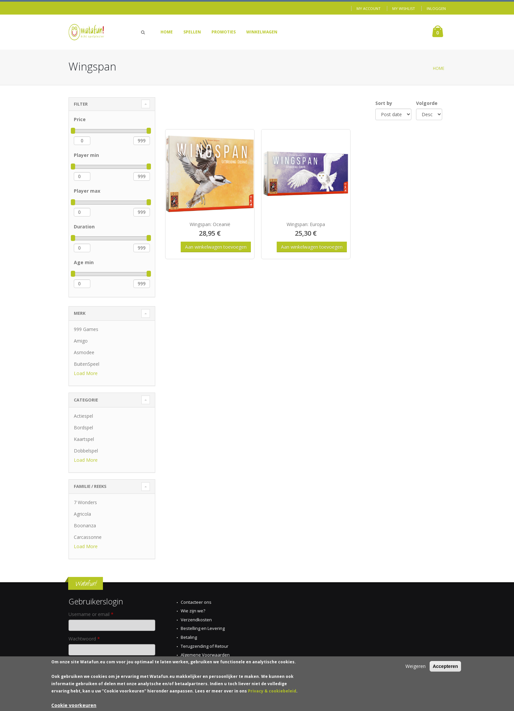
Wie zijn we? (193, 611)
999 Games (86, 329)
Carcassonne (88, 537)
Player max (87, 191)
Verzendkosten (196, 620)
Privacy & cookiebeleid (272, 692)
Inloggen (436, 8)
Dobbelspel (86, 451)
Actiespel (83, 416)
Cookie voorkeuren (73, 706)
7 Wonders (85, 502)
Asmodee (84, 352)
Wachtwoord (84, 639)
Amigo (81, 341)
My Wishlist (403, 8)
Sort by (383, 103)
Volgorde (427, 103)
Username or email (91, 614)
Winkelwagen (261, 32)
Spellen (192, 32)
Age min (84, 262)
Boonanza (85, 525)
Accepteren (445, 667)
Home (167, 32)
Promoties (223, 32)
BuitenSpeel (86, 364)
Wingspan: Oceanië (210, 224)
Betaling (189, 637)
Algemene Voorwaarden (205, 655)
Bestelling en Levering (203, 628)
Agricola (82, 514)
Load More (86, 373)
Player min (86, 155)
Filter (81, 104)
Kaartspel (84, 439)
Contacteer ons (196, 602)
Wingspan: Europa (306, 224)
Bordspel (83, 427)
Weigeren (415, 667)
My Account (368, 8)
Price (80, 119)
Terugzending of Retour (204, 646)
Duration (84, 226)
